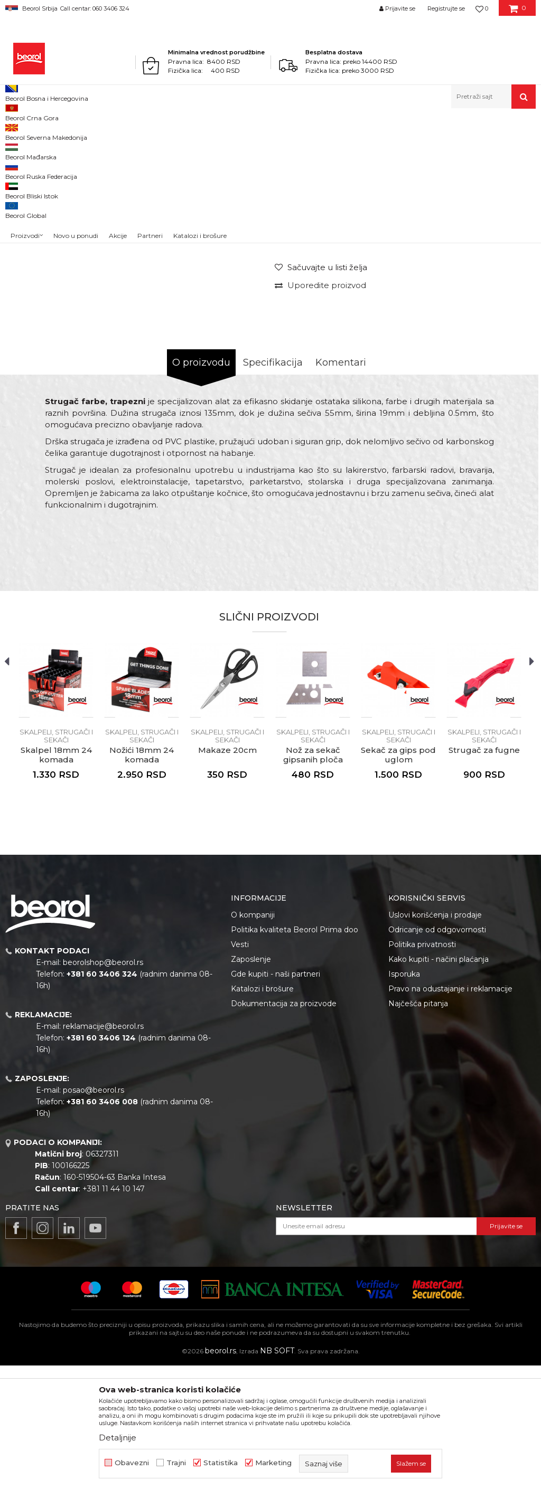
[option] (38, 209)
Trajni (176, 1463)
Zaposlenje (251, 1083)
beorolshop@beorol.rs (103, 1087)
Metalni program (95, 131)
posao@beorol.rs (93, 1214)
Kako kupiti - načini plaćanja (438, 1083)
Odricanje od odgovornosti (437, 1054)
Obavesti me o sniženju (492, 321)
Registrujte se (446, 8)
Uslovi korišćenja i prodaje (435, 1039)
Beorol (15, 131)
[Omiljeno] (481, 8)
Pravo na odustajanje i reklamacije (450, 1113)
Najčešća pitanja (418, 1128)
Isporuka (404, 1098)
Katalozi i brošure (262, 1113)
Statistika (220, 1463)
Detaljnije (117, 1437)
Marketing (273, 1463)
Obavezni (132, 1463)
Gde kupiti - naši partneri (275, 1098)
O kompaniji (253, 1039)
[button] (493, 96)
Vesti (240, 1069)
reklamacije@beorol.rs (103, 1150)
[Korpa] (517, 12)
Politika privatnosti (422, 1069)
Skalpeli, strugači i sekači (165, 131)
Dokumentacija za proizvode (284, 1128)
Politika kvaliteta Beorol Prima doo (294, 1054)
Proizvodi (46, 131)
